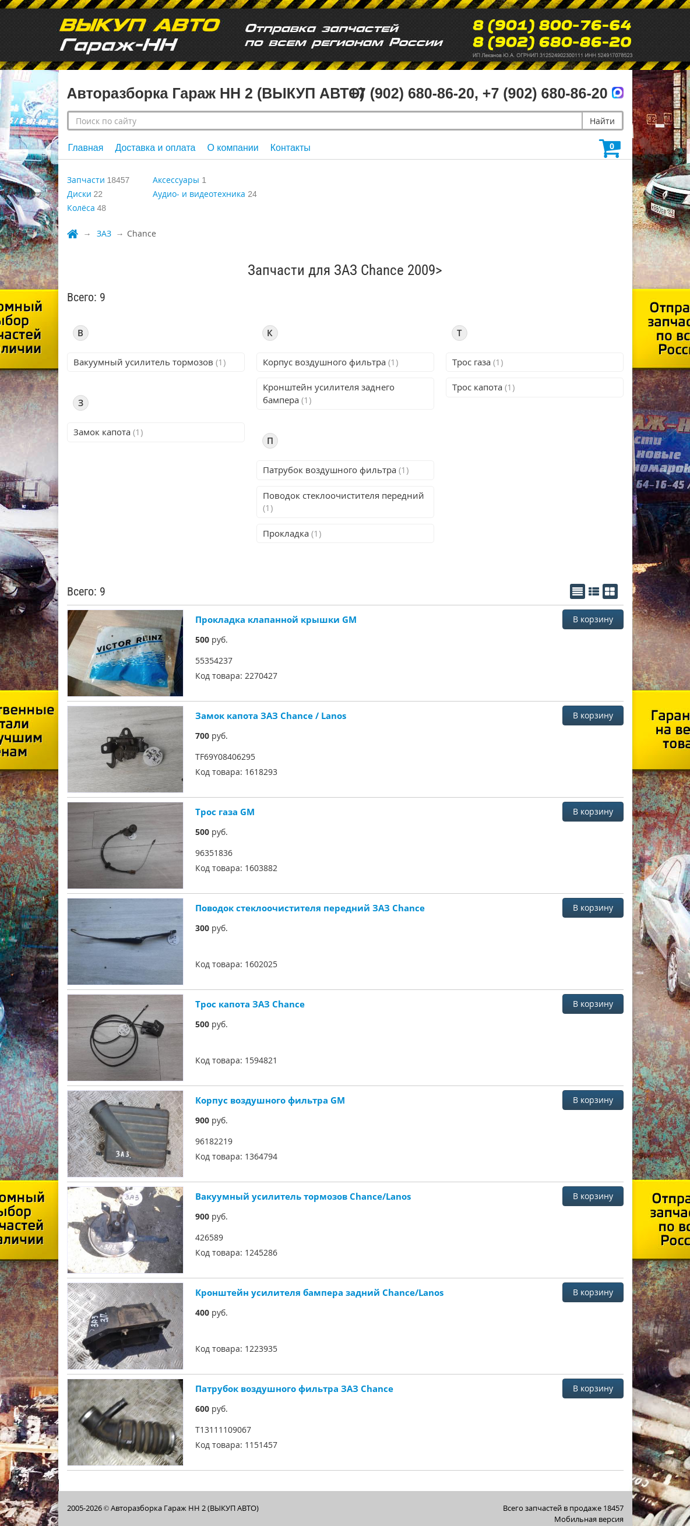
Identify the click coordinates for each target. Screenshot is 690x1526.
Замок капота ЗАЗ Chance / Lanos (270, 715)
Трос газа (477, 362)
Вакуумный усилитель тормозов (149, 362)
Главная (86, 148)
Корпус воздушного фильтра (330, 362)
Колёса (81, 207)
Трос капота (483, 387)
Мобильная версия (589, 1519)
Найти (602, 120)
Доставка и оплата (155, 148)
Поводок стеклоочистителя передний (343, 501)
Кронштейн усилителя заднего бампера (329, 393)
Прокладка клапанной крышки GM (276, 619)
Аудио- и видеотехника (199, 193)
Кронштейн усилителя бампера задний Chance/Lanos (319, 1292)
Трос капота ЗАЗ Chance (250, 1004)
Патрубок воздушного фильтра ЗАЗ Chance (294, 1388)
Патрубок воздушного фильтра (336, 469)
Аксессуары (176, 179)
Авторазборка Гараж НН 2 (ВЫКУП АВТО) (185, 1508)
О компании (232, 148)
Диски (79, 193)
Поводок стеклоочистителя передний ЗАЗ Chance (310, 908)
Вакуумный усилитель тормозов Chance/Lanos (303, 1196)
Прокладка (292, 533)
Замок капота (108, 432)
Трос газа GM (225, 811)
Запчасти (86, 179)
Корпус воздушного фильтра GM (270, 1100)
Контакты (290, 148)
